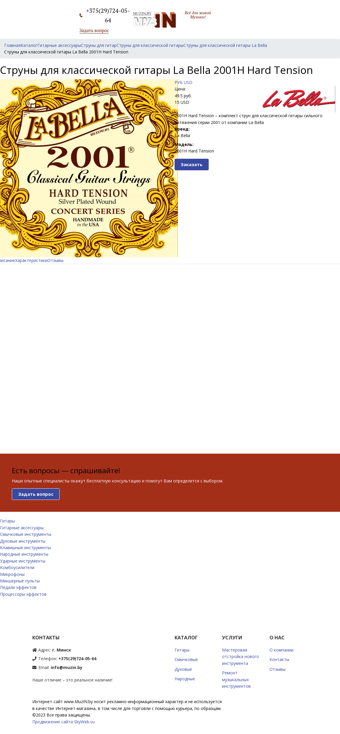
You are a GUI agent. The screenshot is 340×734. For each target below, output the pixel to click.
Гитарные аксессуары (22, 527)
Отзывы (55, 260)
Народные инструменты (24, 554)
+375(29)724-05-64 (77, 658)
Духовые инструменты (22, 541)
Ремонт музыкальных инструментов (236, 679)
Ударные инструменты (22, 561)
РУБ (179, 82)
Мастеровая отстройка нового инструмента (240, 656)
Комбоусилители (17, 567)
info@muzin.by (66, 667)
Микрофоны (12, 574)
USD (188, 82)
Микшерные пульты (20, 581)
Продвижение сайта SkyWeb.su (63, 722)
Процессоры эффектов (23, 594)
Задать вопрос (94, 30)
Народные (185, 678)
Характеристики (31, 260)
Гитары (7, 521)
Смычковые (186, 659)
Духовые (183, 669)
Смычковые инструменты (25, 534)
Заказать (191, 164)
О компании (281, 650)
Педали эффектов (18, 587)
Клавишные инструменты (25, 547)
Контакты (279, 659)
